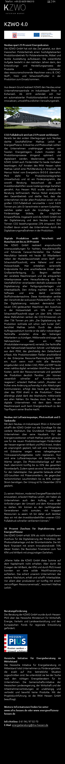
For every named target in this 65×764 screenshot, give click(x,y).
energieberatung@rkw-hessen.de (30, 725)
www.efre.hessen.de (15, 710)
